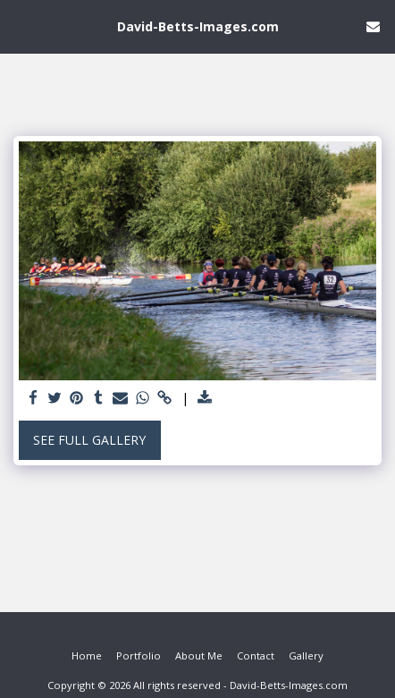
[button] (19, 25)
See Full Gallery (89, 439)
